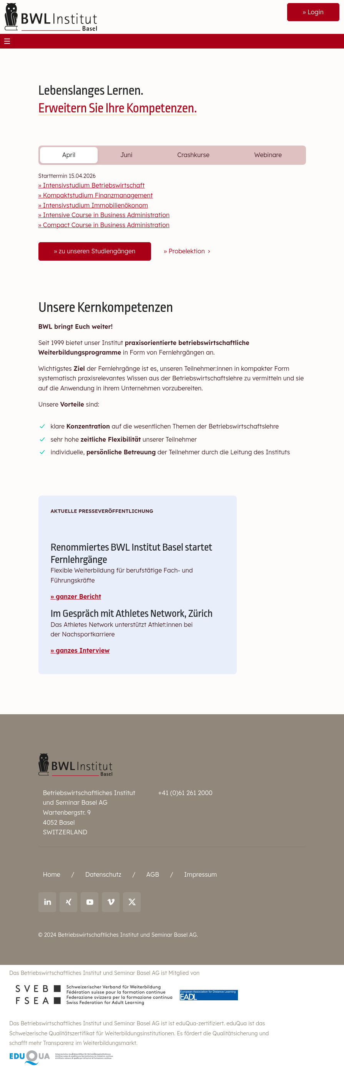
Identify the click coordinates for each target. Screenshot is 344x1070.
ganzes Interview (83, 650)
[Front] (51, 16)
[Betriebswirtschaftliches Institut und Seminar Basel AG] (75, 764)
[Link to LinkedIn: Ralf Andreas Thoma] (47, 902)
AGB (152, 874)
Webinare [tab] (268, 155)
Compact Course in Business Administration (106, 225)
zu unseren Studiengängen (97, 251)
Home (51, 874)
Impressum (200, 874)
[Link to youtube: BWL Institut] (90, 902)
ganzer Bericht (78, 596)
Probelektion (190, 251)
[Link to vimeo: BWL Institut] (111, 902)
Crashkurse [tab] (193, 155)
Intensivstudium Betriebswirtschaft (94, 185)
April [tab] (68, 155)
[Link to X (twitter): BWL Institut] (132, 902)
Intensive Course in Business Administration (106, 215)
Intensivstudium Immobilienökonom (95, 205)
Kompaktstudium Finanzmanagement (98, 195)
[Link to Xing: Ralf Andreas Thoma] (69, 902)
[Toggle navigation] (7, 41)
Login (315, 12)
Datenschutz (103, 874)
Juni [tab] (126, 155)
